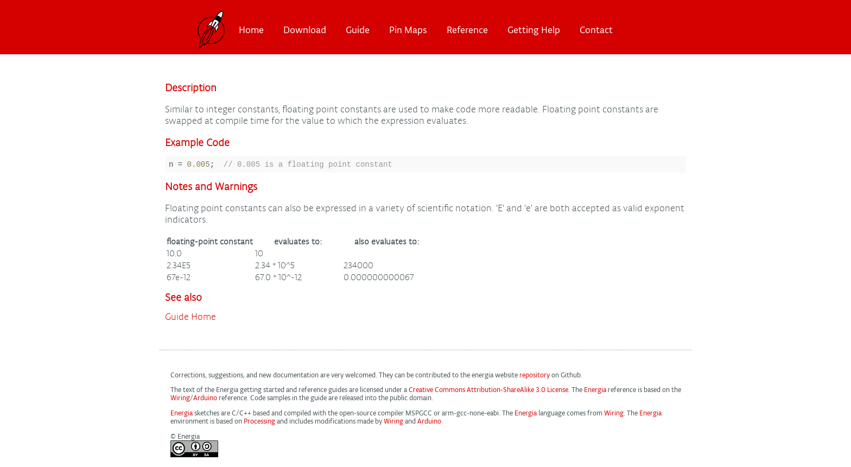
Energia (595, 391)
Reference (467, 30)
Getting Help (533, 30)
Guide (358, 30)
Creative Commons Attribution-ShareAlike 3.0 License (488, 391)
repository (534, 377)
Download (304, 30)
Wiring (180, 399)
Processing (259, 423)
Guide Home (190, 318)
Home (251, 30)
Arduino (205, 399)
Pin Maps (408, 30)
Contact (596, 30)
